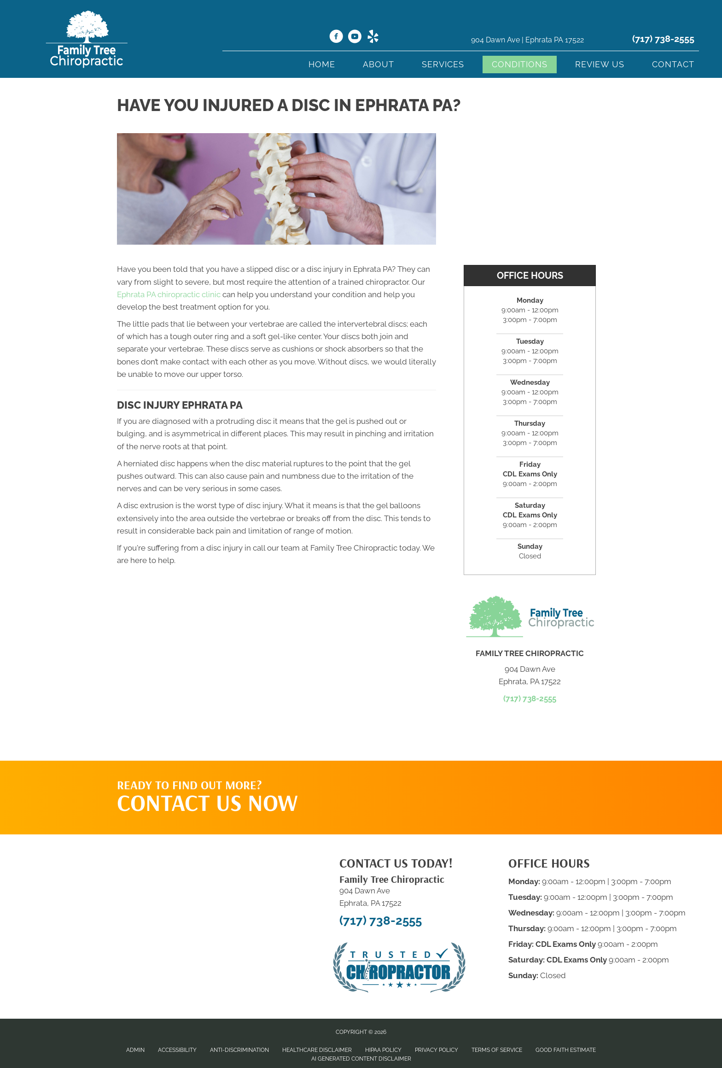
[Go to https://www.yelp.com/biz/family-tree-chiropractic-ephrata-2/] (373, 37)
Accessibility (177, 1050)
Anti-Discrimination (239, 1050)
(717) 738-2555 (663, 38)
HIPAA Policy (383, 1050)
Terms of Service (497, 1050)
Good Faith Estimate (566, 1050)
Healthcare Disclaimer (317, 1050)
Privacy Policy (436, 1050)
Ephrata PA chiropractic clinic (169, 294)
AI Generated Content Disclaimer (361, 1059)
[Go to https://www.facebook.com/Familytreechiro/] (336, 37)
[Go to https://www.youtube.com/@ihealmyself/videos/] (354, 37)
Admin (135, 1050)
